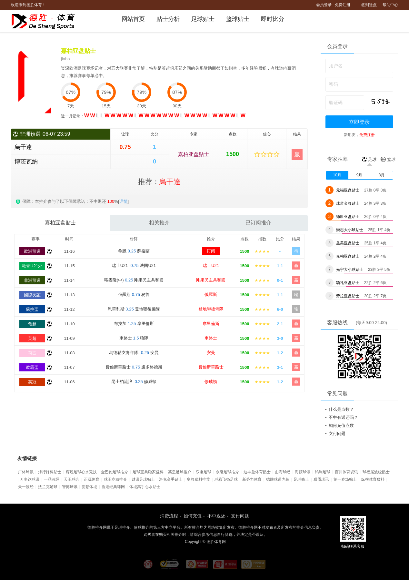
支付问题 (337, 433)
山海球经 (282, 472)
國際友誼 (32, 294)
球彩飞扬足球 (226, 479)
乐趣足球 (203, 472)
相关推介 (159, 222)
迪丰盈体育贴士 (257, 472)
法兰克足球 (47, 487)
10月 (337, 175)
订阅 (211, 251)
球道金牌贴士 (347, 203)
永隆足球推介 (227, 472)
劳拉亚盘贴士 (347, 296)
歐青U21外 (32, 265)
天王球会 (71, 479)
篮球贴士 (237, 19)
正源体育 (91, 479)
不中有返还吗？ (343, 417)
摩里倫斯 (211, 323)
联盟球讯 (321, 479)
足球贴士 (202, 19)
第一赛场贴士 (345, 479)
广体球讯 (26, 472)
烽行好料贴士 (49, 472)
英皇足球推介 (179, 472)
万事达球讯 (29, 479)
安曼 (211, 352)
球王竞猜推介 (115, 479)
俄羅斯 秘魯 (134, 294)
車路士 (210, 338)
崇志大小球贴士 (349, 230)
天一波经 (26, 487)
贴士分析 (168, 19)
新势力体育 (252, 479)
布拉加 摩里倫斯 (134, 323)
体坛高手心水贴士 (144, 487)
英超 (32, 338)
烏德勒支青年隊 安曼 (134, 352)
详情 (123, 201)
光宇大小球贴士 (349, 269)
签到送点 (369, 5)
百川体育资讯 (346, 472)
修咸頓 (210, 381)
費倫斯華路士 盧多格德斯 (133, 367)
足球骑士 (301, 479)
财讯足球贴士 (143, 479)
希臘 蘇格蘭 (134, 251)
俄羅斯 (210, 294)
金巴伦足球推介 (114, 472)
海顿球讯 (302, 472)
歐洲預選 (32, 251)
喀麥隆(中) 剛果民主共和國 (134, 280)
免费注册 (342, 5)
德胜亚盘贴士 (347, 216)
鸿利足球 (322, 472)
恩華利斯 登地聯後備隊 (134, 309)
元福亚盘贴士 (347, 190)
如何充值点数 (341, 425)
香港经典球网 (113, 487)
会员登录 (324, 5)
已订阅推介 (258, 222)
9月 (359, 175)
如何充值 (193, 515)
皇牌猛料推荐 (198, 479)
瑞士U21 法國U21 (134, 265)
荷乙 (32, 352)
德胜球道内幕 (277, 479)
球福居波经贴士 (376, 472)
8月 (382, 175)
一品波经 (51, 479)
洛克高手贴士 (170, 479)
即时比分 (272, 19)
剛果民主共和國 (210, 280)
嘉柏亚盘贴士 (193, 154)
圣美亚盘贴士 (347, 243)
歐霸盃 (32, 367)
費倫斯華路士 (211, 367)
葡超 (32, 323)
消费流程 (169, 515)
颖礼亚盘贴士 (347, 282)
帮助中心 (390, 5)
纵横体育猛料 (372, 479)
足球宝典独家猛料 (148, 472)
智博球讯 (69, 487)
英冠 (32, 381)
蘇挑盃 (32, 309)
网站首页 (133, 19)
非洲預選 (32, 280)
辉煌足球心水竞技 (81, 472)
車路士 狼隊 (133, 338)
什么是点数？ (341, 409)
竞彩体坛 (89, 487)
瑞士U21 (211, 265)
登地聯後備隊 (211, 309)
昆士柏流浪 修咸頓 (134, 381)
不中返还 (216, 515)
